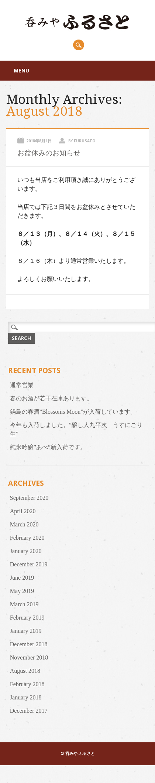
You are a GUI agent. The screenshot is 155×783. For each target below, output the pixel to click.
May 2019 (22, 591)
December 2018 (29, 644)
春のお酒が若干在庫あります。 (51, 398)
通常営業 (22, 385)
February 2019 (27, 617)
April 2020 (23, 511)
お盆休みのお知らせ (48, 153)
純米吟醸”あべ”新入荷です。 (48, 447)
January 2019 (26, 631)
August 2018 (25, 671)
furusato (85, 141)
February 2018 (27, 684)
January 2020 (26, 551)
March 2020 (24, 524)
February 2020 (27, 538)
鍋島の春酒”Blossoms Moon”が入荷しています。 (73, 412)
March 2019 (24, 604)
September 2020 (29, 498)
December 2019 (29, 564)
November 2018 (29, 657)
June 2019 (22, 577)
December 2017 (29, 711)
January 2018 (26, 697)
